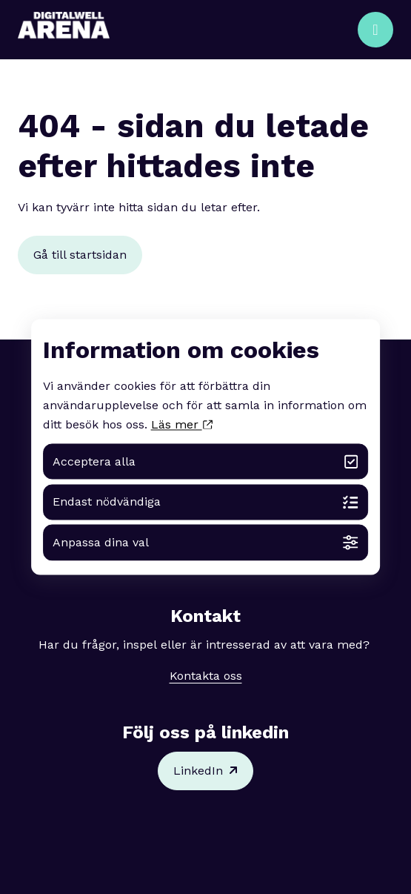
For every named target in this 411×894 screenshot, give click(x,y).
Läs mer (182, 425)
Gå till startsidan (80, 255)
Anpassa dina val (205, 543)
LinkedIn (205, 771)
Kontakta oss (206, 676)
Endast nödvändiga (205, 502)
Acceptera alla (205, 461)
